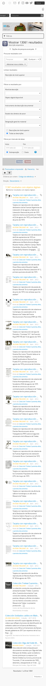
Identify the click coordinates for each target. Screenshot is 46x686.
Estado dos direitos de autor (15, 113)
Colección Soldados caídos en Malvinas (23, 615)
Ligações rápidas (10, 3)
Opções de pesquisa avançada (23, 49)
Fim (24, 144)
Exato (25, 152)
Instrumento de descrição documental (19, 105)
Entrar (39, 3)
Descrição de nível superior (15, 75)
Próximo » (38, 676)
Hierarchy (30, 169)
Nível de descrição (11, 89)
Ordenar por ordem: (10, 176)
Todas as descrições (14, 133)
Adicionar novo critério (16, 64)
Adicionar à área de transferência (41, 195)
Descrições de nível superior (17, 130)
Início (7, 144)
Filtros (8, 36)
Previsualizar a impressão (12, 169)
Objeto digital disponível (14, 97)
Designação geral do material (15, 122)
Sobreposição (12, 152)
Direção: (6, 181)
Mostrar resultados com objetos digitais (20, 190)
